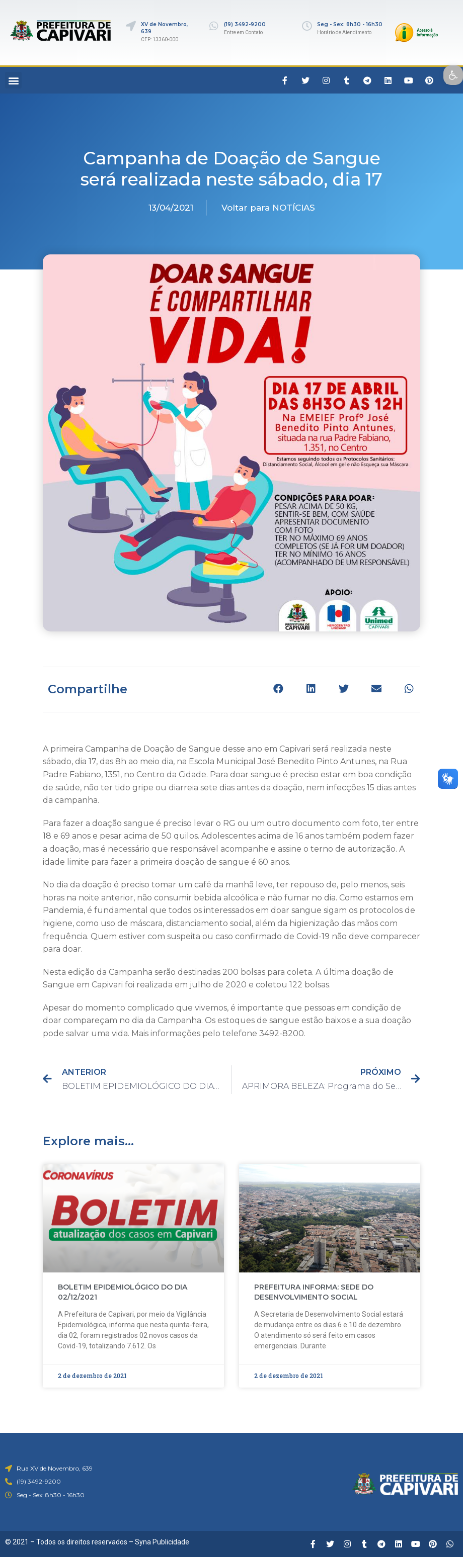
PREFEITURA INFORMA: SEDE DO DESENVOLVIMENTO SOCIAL (313, 1292)
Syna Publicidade (162, 1542)
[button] (13, 80)
